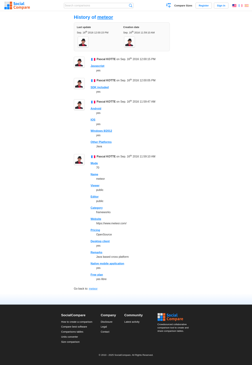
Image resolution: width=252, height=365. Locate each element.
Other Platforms (101, 142)
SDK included (100, 87)
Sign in (221, 5)
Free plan (97, 274)
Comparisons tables (72, 331)
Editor (95, 196)
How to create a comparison (76, 321)
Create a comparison (168, 6)
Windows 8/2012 (101, 130)
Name (94, 174)
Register (204, 5)
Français (240, 5)
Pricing (95, 230)
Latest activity (131, 321)
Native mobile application (107, 263)
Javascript (97, 65)
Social (174, 317)
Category (97, 207)
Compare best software (74, 326)
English (234, 5)
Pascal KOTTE (106, 59)
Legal (104, 326)
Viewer (95, 185)
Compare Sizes (183, 5)
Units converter (69, 336)
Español (247, 5)
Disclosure (106, 321)
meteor (105, 17)
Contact (105, 331)
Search (130, 5)
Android (96, 108)
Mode (94, 163)
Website (96, 219)
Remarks (96, 252)
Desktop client (100, 241)
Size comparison (70, 341)
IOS (93, 119)
